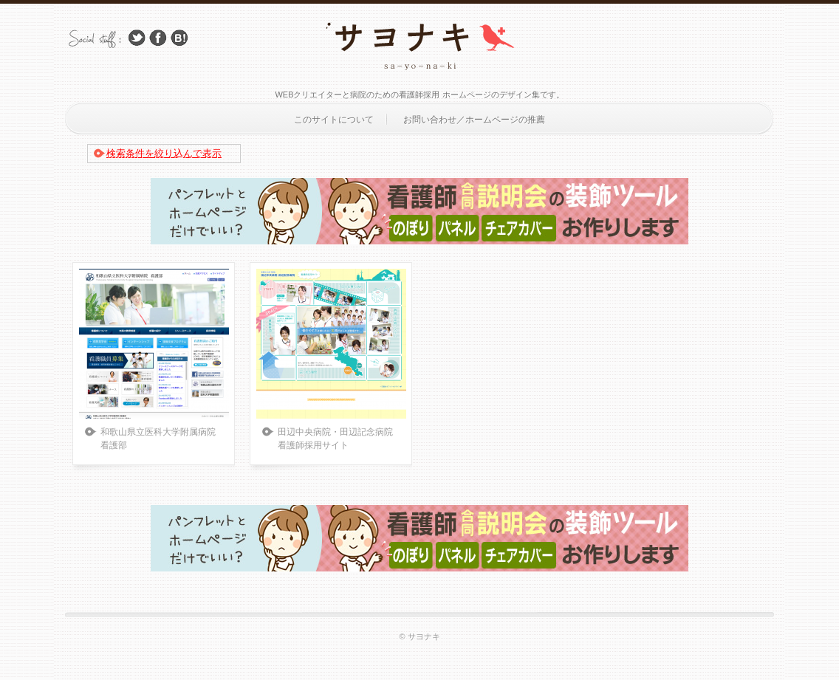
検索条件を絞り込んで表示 (164, 153)
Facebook (158, 38)
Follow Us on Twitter (136, 38)
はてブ (179, 38)
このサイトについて (334, 119)
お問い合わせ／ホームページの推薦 (474, 119)
